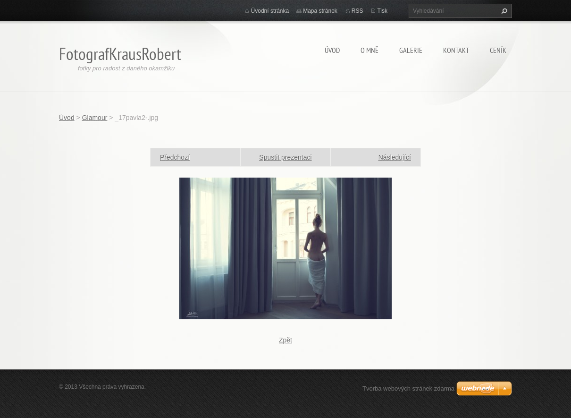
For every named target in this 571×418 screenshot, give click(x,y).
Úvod (332, 50)
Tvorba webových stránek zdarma (408, 388)
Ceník (498, 50)
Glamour (95, 117)
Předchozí (175, 157)
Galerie (410, 50)
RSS (357, 11)
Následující (394, 157)
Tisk (382, 11)
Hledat (503, 11)
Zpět (285, 340)
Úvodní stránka (270, 11)
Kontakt (456, 50)
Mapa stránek (320, 11)
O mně (369, 50)
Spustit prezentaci (285, 157)
